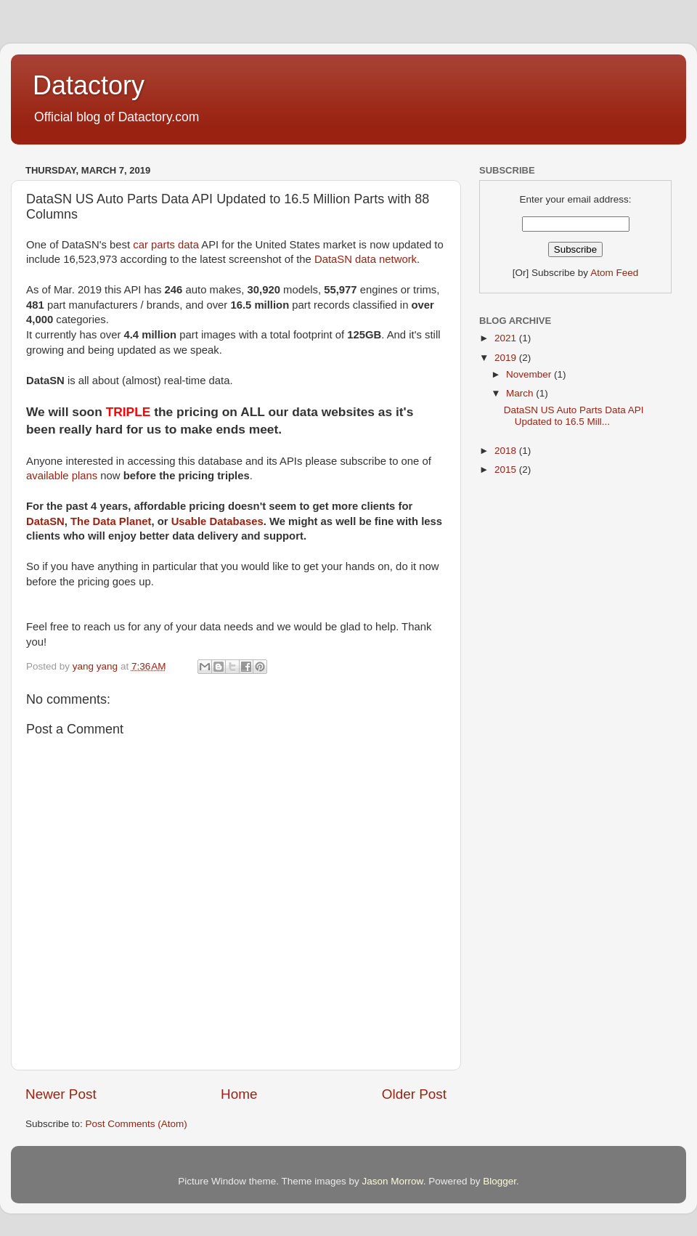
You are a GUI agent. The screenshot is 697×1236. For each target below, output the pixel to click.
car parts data (166, 245)
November (530, 374)
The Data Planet (110, 521)
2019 (506, 357)
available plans (61, 475)
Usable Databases (217, 521)
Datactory (88, 85)
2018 (506, 450)
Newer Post (61, 1094)
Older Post (414, 1094)
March (521, 393)
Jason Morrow (392, 1181)
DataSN (45, 521)
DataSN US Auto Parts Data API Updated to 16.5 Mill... (574, 415)
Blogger (499, 1181)
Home (239, 1094)
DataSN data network (365, 259)
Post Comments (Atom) (136, 1123)
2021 (506, 338)
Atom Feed (614, 272)
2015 (506, 469)
